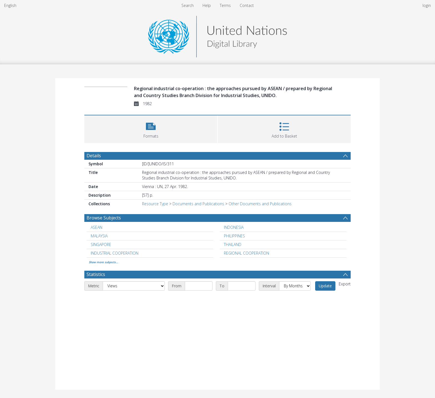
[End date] (242, 286)
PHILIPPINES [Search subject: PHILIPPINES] (234, 236)
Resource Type (155, 203)
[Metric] (134, 286)
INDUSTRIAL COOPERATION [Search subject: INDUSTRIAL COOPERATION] (114, 253)
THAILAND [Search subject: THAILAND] (232, 244)
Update (325, 285)
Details (94, 156)
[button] (150, 128)
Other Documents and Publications (260, 203)
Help (207, 5)
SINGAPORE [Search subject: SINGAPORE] (101, 244)
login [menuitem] (427, 5)
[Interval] (295, 286)
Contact (247, 5)
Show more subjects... (103, 262)
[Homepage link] (217, 35)
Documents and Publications (198, 203)
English (10, 5)
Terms (225, 5)
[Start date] (199, 286)
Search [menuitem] (187, 5)
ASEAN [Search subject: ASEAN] (96, 227)
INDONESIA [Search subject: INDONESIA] (234, 227)
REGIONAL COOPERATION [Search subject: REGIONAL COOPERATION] (246, 253)
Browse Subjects (104, 218)
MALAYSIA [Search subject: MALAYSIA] (99, 236)
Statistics (96, 274)
